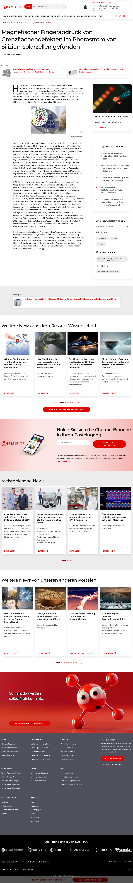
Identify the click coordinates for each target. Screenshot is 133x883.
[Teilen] (120, 16)
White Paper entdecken (10, 773)
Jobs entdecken (66, 773)
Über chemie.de (44, 862)
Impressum (6, 869)
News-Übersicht (8, 755)
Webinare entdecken (39, 773)
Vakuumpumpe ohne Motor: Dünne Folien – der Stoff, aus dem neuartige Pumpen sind (114, 202)
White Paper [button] (60, 16)
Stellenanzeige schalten (70, 780)
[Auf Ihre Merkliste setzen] (115, 16)
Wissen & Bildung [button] (81, 16)
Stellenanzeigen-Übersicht (71, 784)
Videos (4, 813)
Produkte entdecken (68, 744)
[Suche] (64, 6)
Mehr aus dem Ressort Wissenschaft (66, 409)
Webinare (35, 817)
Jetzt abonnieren (112, 758)
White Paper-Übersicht (10, 788)
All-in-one (35, 821)
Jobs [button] (69, 16)
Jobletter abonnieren (69, 777)
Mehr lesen (64, 461)
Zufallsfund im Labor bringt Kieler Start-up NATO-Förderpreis (114, 179)
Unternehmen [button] (15, 16)
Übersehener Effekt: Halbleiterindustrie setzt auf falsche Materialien (112, 190)
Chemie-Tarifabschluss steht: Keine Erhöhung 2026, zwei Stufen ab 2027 (114, 156)
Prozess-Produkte (67, 751)
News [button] (5, 16)
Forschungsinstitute (9, 809)
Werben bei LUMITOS (10, 862)
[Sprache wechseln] (124, 16)
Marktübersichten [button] (44, 16)
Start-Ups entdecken (39, 748)
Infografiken (6, 806)
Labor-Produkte (67, 748)
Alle (27, 6)
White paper (36, 809)
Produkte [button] (28, 16)
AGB (16, 869)
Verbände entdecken (39, 751)
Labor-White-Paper (9, 777)
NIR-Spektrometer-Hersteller (30, 723)
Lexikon (4, 802)
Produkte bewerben (68, 755)
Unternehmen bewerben (41, 755)
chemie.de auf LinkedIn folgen (112, 764)
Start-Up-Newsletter (10, 751)
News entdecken (8, 744)
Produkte (35, 806)
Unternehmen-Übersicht (41, 759)
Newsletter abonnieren (109, 444)
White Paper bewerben (10, 784)
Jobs (33, 813)
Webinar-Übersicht (38, 780)
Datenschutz (27, 869)
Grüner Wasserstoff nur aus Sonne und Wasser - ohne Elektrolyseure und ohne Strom (114, 168)
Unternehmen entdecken (41, 744)
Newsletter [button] (97, 16)
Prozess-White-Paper (10, 780)
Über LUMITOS (28, 862)
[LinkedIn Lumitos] (130, 869)
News (33, 802)
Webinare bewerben (39, 777)
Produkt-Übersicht (68, 759)
